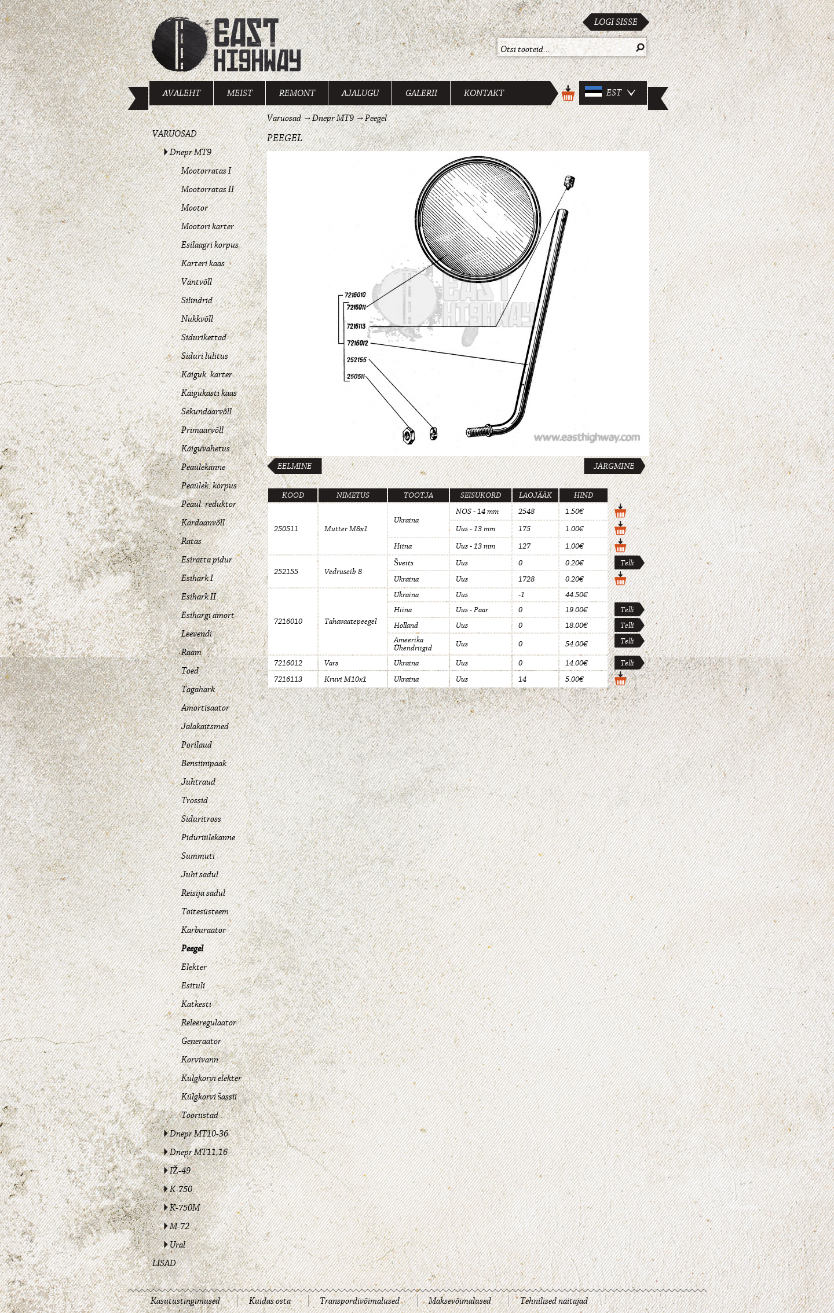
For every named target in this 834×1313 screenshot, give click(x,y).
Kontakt (484, 93)
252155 (286, 571)
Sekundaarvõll (206, 411)
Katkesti (196, 1004)
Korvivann (199, 1059)
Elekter (194, 967)
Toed (190, 670)
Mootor (194, 208)
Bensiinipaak (203, 763)
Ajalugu (360, 93)
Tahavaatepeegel (350, 621)
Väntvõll (196, 282)
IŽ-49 (180, 1170)
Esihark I (197, 578)
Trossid (194, 800)
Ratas (191, 541)
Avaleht (181, 93)
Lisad (164, 1263)
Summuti (198, 856)
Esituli (193, 985)
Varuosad (174, 133)
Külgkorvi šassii (209, 1096)
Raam (191, 652)
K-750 (181, 1189)
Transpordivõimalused (360, 1301)
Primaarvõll (202, 430)
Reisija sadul (203, 893)
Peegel (192, 948)
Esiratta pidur (206, 559)
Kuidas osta (270, 1301)
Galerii (421, 93)
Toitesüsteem (205, 911)
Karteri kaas (203, 263)
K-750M (185, 1207)
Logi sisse (616, 22)
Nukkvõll (197, 319)
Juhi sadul (199, 874)
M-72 (179, 1226)
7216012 (288, 663)
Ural (177, 1245)
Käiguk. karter (206, 374)
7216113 (288, 679)
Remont (297, 93)
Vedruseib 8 (343, 571)
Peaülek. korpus (209, 485)
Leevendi (196, 633)
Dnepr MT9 (190, 152)
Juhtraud (198, 782)
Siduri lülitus (204, 356)
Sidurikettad (203, 337)
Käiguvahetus (205, 448)
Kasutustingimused (185, 1301)
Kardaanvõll (203, 522)
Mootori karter (207, 226)
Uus (462, 563)
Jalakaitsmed (205, 726)
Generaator (201, 1041)
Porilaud (196, 745)
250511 (286, 529)
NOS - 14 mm (477, 511)
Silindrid (197, 300)
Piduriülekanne (208, 837)
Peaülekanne (203, 467)
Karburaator (203, 930)
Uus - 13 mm (475, 529)
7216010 (288, 621)
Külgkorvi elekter (211, 1078)
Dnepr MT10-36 (199, 1133)
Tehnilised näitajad (554, 1301)
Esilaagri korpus (210, 245)
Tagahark (198, 689)
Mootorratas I (206, 170)
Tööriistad (199, 1115)
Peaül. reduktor (208, 504)
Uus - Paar (472, 610)
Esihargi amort (208, 615)
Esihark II (198, 596)
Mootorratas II (207, 189)
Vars (331, 663)
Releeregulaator (208, 1022)
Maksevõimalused (460, 1301)
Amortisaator (205, 708)
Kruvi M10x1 (345, 679)
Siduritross (201, 819)
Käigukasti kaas (209, 393)
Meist (240, 93)
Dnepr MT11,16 (199, 1152)
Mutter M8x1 (346, 529)
